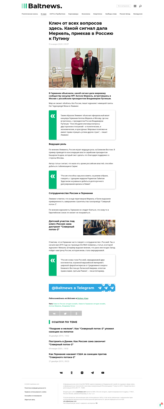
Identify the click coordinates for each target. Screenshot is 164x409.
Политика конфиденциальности (35, 388)
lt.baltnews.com (81, 392)
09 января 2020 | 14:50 (58, 348)
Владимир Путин (68, 306)
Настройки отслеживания (33, 396)
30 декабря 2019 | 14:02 (59, 336)
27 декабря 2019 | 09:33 (59, 361)
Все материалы (123, 6)
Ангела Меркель (55, 306)
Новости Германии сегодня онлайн (92, 304)
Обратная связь (30, 400)
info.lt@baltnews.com (69, 401)
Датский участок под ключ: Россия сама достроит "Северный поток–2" (62, 225)
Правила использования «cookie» (36, 392)
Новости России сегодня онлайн (65, 304)
